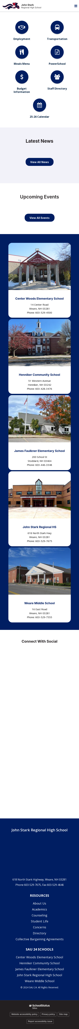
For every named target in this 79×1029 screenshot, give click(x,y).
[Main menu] (75, 6)
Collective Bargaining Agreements (40, 939)
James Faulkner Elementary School (39, 451)
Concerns (39, 927)
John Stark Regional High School (39, 975)
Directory (39, 933)
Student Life (39, 921)
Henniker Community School (39, 374)
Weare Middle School (39, 603)
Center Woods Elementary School (39, 298)
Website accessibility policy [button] (24, 1014)
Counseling (39, 915)
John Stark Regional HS (39, 527)
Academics (39, 909)
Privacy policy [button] (48, 1014)
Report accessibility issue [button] (40, 1021)
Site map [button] (63, 1014)
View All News (39, 162)
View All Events (39, 218)
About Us (39, 903)
